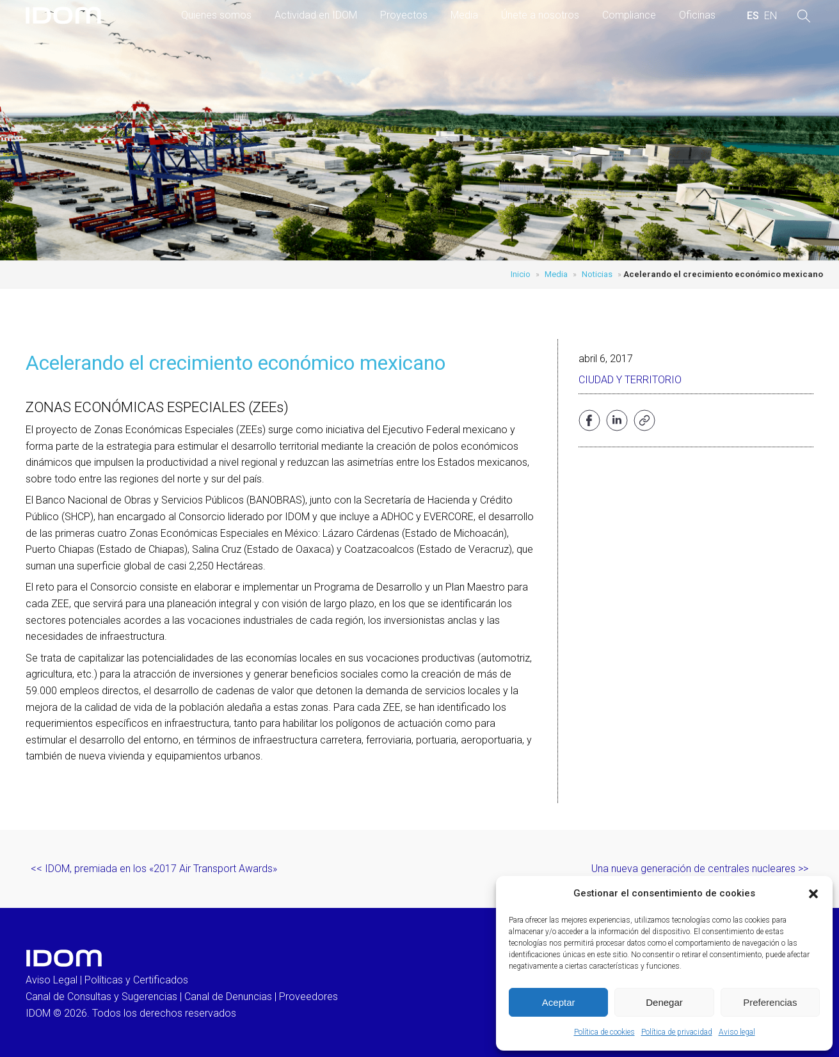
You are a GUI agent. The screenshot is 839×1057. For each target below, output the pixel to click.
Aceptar (558, 1002)
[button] (813, 893)
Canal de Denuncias (228, 996)
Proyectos (403, 15)
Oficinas (697, 15)
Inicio (521, 274)
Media (464, 15)
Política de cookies (604, 1032)
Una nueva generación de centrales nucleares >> (699, 868)
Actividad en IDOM (316, 15)
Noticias (597, 274)
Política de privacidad (676, 1032)
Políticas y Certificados (136, 980)
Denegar (664, 1002)
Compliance (629, 15)
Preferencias (770, 1002)
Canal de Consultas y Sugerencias (101, 996)
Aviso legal (737, 1032)
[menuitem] (753, 16)
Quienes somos (216, 15)
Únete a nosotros (540, 15)
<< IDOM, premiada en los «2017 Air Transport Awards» (154, 868)
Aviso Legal (51, 980)
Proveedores (308, 996)
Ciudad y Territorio (630, 380)
